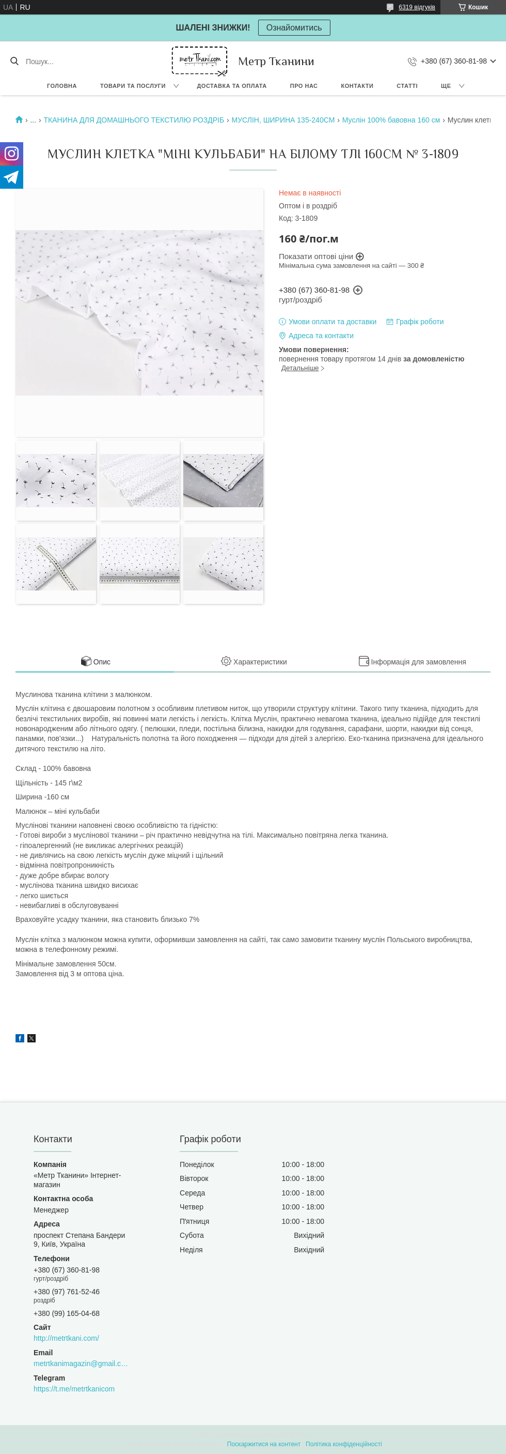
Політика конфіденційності (344, 1444)
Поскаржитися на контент (264, 1444)
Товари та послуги (133, 86)
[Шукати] (14, 61)
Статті (407, 86)
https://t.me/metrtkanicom (74, 1389)
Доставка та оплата (232, 86)
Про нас (304, 86)
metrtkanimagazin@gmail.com (81, 1363)
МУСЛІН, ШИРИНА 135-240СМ (283, 120)
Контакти (357, 86)
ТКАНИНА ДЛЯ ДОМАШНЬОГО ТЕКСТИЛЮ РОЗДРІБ (134, 120)
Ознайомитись (294, 27)
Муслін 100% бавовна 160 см (391, 120)
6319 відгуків (417, 7)
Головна (62, 86)
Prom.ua (301, 1434)
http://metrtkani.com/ (66, 1338)
